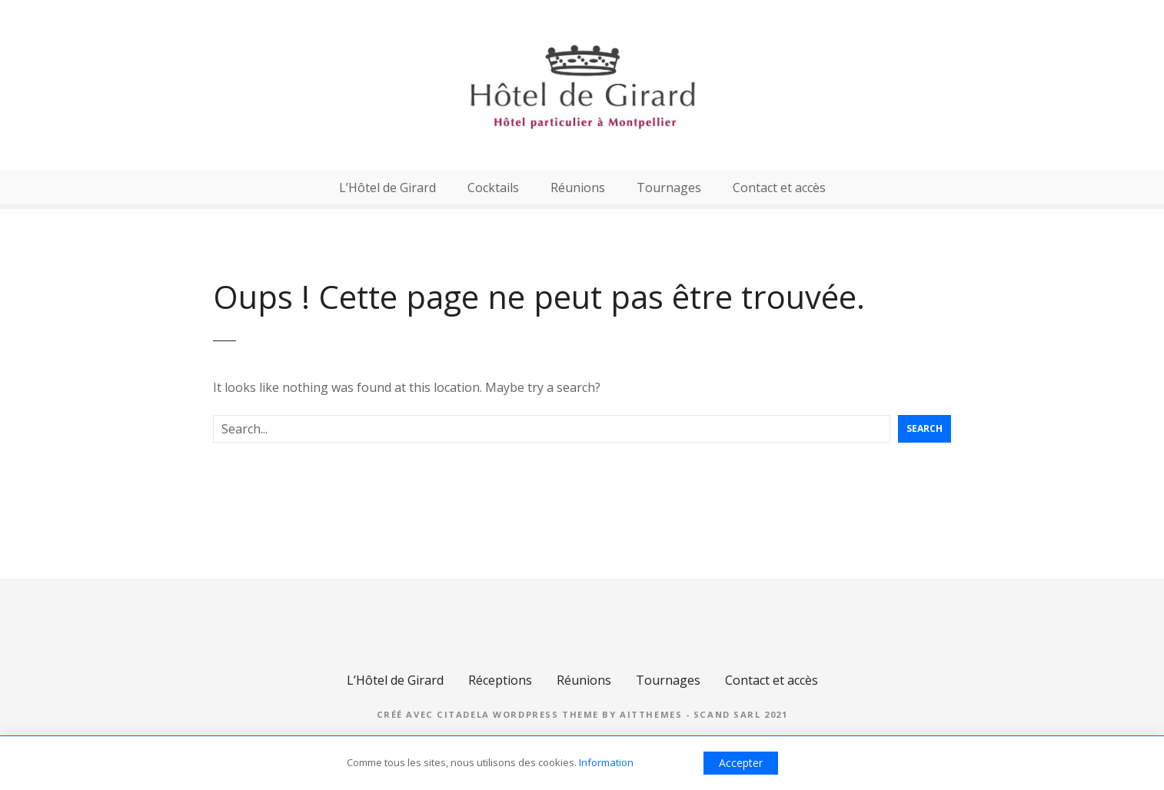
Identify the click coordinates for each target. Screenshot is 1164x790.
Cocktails (493, 187)
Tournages (669, 187)
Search (924, 428)
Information (606, 762)
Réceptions (500, 680)
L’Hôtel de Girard (387, 187)
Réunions (577, 187)
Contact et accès (779, 187)
